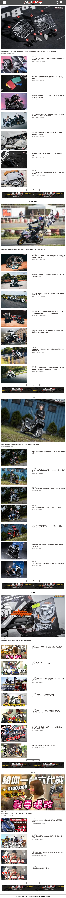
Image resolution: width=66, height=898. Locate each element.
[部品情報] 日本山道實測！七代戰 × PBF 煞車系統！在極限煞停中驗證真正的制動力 (48, 256)
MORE (33, 189)
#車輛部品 (9, 642)
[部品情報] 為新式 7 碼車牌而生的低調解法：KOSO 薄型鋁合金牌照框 (48, 77)
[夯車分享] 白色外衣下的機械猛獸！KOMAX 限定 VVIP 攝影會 (48, 563)
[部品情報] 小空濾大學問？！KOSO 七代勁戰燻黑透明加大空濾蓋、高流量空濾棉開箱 (48, 96)
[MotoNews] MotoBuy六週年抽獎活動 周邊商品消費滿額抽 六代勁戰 (48, 820)
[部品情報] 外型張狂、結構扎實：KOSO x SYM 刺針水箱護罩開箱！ (48, 154)
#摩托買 (43, 823)
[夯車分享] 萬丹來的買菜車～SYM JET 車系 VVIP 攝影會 (46, 507)
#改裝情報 (7, 53)
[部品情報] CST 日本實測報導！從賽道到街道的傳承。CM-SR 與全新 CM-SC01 (48, 294)
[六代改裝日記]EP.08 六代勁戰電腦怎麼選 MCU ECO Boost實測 (48, 679)
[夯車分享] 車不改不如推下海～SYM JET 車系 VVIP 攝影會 (47, 526)
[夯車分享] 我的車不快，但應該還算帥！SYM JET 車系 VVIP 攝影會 (48, 452)
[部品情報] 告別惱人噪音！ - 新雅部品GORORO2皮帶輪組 (16, 640)
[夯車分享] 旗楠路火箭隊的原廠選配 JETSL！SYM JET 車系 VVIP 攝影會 (20, 444)
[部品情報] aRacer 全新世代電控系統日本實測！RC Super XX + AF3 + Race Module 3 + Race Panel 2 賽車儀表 (48, 312)
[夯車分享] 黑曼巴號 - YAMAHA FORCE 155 (43, 745)
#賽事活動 (41, 730)
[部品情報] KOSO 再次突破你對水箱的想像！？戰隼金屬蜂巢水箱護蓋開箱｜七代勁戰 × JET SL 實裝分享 (28, 51)
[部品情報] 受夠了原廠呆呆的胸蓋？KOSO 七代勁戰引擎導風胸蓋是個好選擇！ (48, 59)
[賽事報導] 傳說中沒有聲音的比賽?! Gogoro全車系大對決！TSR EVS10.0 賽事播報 (47, 727)
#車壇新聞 (3, 251)
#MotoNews (7, 251)
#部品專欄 (3, 53)
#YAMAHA (43, 548)
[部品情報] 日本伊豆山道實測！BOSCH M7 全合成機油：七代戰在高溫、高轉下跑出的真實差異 (48, 331)
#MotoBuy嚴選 (43, 855)
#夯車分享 (39, 490)
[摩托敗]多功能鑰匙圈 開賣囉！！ (40, 868)
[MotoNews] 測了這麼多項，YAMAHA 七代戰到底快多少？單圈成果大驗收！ (48, 350)
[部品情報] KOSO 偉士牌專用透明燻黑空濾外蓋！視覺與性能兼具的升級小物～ (48, 173)
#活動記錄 (12, 251)
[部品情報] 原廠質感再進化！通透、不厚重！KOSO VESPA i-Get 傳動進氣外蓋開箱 (47, 133)
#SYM (12, 446)
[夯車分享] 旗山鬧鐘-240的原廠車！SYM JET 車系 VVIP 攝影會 (48, 488)
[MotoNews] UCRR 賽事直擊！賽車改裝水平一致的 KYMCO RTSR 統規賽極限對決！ (23, 249)
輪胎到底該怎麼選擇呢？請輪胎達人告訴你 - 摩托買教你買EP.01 (47, 836)
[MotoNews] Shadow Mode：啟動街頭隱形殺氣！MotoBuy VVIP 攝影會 (47, 545)
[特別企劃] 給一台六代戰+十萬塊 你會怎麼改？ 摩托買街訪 (47, 647)
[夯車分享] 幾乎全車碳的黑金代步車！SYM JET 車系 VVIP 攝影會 (48, 470)
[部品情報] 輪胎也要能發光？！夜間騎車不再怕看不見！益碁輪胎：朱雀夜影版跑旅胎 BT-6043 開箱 (48, 115)
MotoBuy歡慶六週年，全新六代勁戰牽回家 (43, 695)
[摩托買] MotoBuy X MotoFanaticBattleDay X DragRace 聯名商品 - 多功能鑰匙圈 (48, 852)
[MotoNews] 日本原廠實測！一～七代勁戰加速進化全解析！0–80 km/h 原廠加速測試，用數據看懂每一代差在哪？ (48, 368)
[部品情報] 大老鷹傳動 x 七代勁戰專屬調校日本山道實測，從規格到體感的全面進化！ (48, 275)
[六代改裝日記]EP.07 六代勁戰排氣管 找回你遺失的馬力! (46, 711)
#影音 (6, 642)
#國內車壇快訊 (12, 53)
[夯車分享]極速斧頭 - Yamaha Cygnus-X (42, 663)
